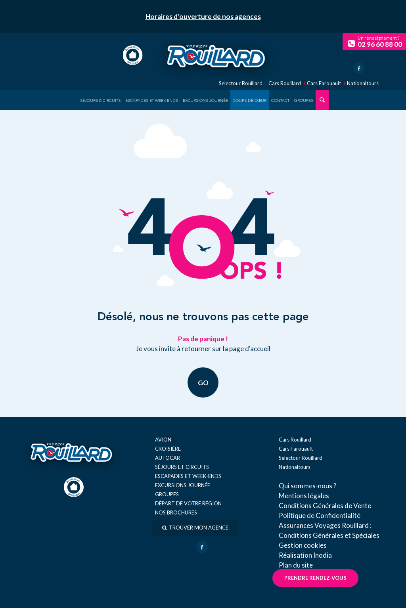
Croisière (168, 448)
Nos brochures (176, 512)
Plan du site (296, 565)
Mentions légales (304, 495)
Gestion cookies (303, 545)
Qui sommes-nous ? (307, 486)
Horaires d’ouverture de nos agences (203, 16)
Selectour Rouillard (240, 83)
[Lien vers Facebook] (359, 68)
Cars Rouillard (284, 83)
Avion (163, 439)
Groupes (167, 494)
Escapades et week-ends (188, 476)
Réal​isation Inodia (305, 555)
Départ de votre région (188, 503)
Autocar (167, 458)
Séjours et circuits (182, 467)
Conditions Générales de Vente (325, 505)
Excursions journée (182, 485)
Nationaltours (363, 83)
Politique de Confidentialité (319, 515)
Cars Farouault (324, 83)
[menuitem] (100, 100)
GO (203, 382)
